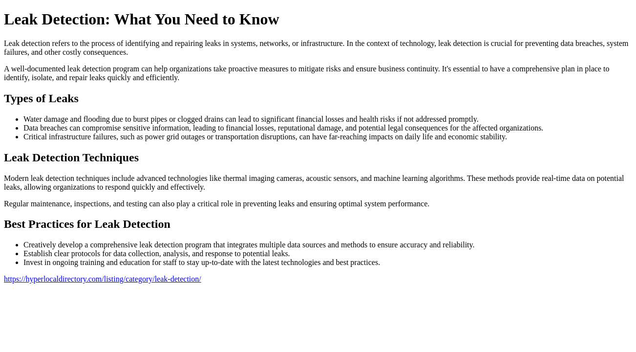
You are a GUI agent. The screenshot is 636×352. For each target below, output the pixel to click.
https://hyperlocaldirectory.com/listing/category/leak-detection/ (102, 279)
